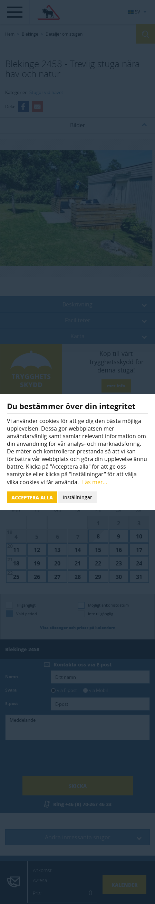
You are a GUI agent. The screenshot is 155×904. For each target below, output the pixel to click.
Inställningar (77, 497)
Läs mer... (94, 482)
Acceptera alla (32, 497)
